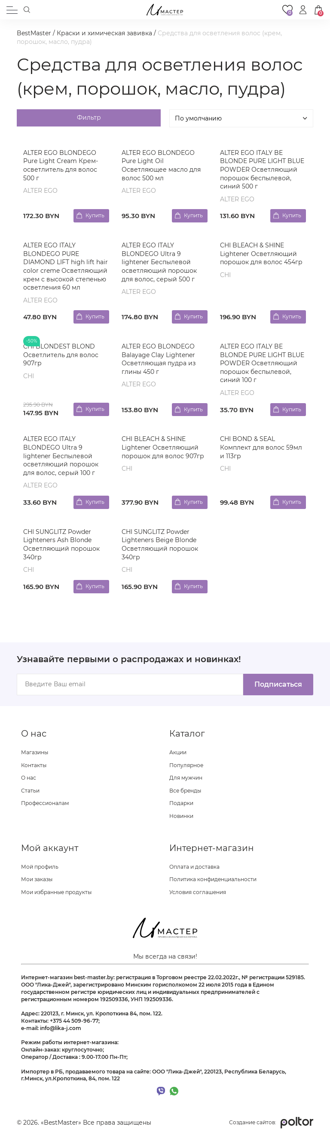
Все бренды (185, 790)
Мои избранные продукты (56, 892)
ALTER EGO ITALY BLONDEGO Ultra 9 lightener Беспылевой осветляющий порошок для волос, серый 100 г (60, 455)
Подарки (181, 803)
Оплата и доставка (194, 867)
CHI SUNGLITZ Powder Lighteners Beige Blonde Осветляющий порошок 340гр (160, 544)
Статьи (30, 790)
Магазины (34, 752)
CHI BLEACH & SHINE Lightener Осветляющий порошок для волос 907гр (163, 447)
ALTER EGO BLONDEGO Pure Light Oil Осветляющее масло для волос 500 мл (161, 165)
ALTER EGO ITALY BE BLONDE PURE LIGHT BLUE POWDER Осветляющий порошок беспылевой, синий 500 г (262, 169)
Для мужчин (185, 777)
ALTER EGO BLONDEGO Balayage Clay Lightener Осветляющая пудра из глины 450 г (159, 359)
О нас (28, 777)
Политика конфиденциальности (213, 879)
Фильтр (89, 117)
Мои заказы (36, 879)
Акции (177, 752)
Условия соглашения (197, 892)
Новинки (181, 816)
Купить (95, 215)
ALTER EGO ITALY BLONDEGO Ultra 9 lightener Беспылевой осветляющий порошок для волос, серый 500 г (159, 262)
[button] (303, 10)
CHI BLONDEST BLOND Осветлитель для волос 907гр (60, 354)
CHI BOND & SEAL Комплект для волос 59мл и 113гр (261, 447)
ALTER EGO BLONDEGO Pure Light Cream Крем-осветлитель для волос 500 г (60, 165)
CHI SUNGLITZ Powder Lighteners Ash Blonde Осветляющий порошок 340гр (61, 544)
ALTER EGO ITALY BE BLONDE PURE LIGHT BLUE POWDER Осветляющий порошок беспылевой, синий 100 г (262, 363)
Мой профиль (39, 867)
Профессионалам (45, 803)
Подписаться (278, 684)
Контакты (33, 765)
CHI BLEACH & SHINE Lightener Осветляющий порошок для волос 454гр (261, 253)
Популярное (186, 765)
